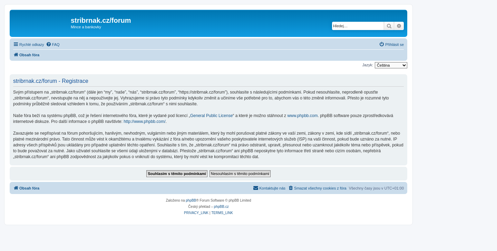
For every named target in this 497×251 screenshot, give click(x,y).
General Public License (211, 115)
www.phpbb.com (302, 115)
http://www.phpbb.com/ (144, 121)
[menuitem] (53, 44)
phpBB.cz (221, 207)
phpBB (191, 200)
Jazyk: (367, 65)
